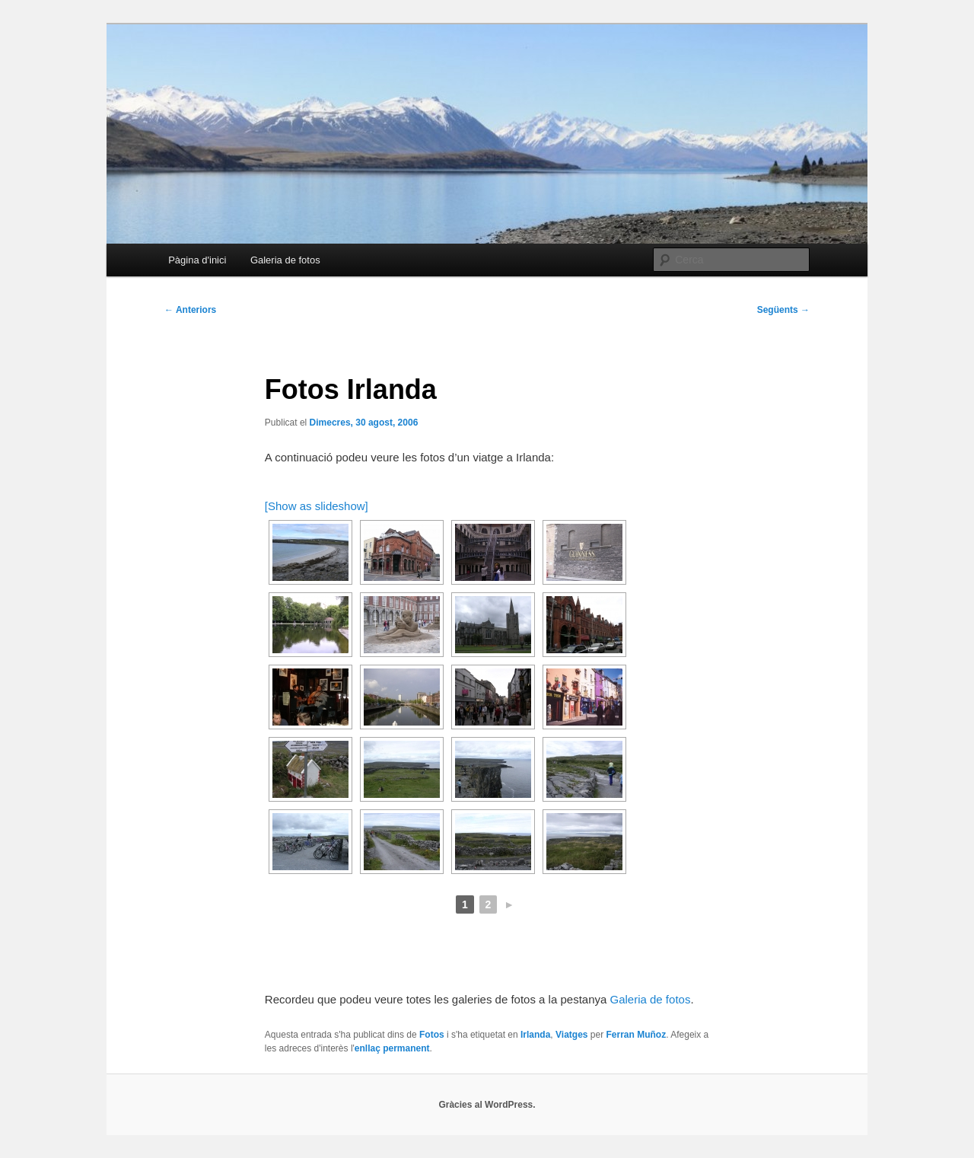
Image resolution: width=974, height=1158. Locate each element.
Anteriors (190, 310)
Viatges (571, 1034)
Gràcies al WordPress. (486, 1104)
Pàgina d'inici (197, 260)
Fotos (431, 1034)
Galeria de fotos (285, 260)
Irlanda (535, 1034)
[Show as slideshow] (316, 505)
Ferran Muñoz (636, 1034)
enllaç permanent (392, 1048)
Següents (783, 310)
